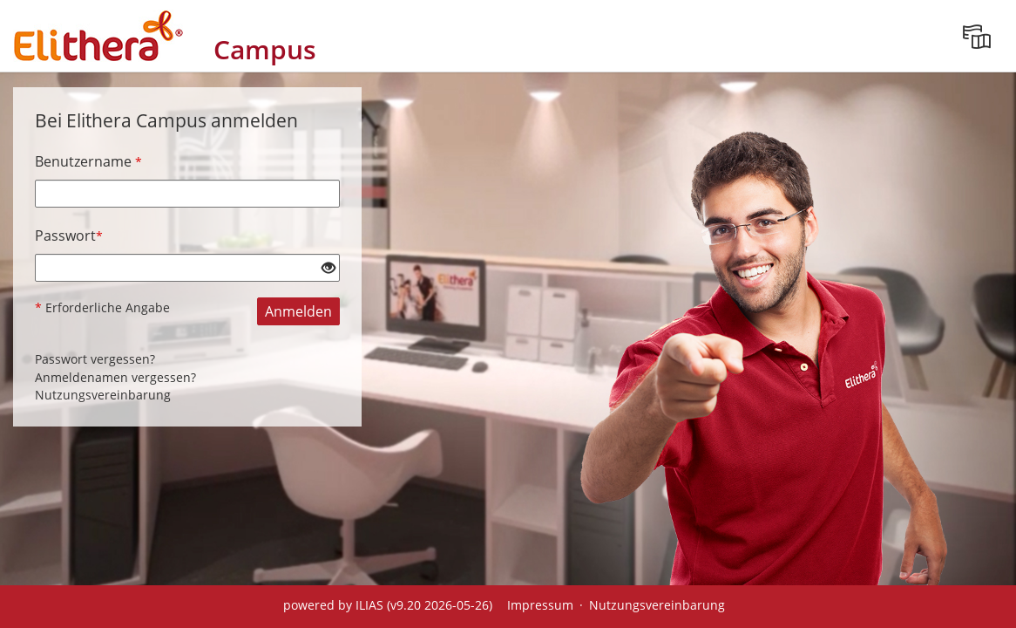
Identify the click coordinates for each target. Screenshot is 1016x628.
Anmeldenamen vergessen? (115, 377)
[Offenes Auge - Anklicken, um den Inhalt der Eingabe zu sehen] (328, 268)
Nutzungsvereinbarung (103, 394)
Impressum (540, 605)
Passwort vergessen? (95, 359)
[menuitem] (977, 36)
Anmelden (298, 311)
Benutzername (88, 161)
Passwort (69, 235)
